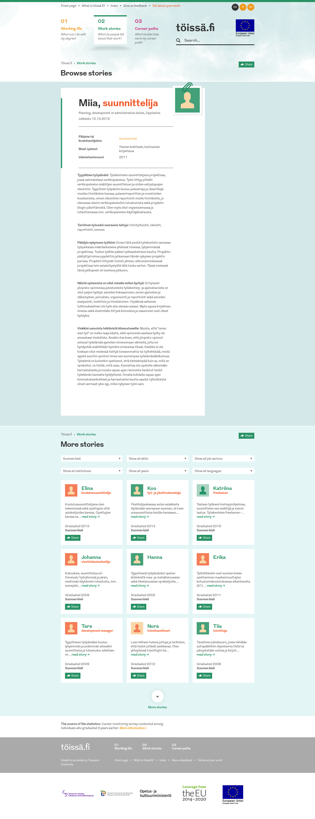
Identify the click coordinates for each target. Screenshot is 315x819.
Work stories (86, 63)
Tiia (217, 626)
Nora (153, 626)
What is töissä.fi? (93, 6)
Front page (68, 6)
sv (250, 7)
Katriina (222, 488)
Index (114, 6)
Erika (219, 557)
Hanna (154, 557)
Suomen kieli (128, 139)
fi (243, 7)
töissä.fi (195, 28)
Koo (151, 488)
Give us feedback (135, 6)
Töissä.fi (66, 63)
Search (180, 40)
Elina (87, 488)
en (235, 7)
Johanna (91, 557)
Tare (86, 626)
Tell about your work (166, 6)
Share (248, 64)
